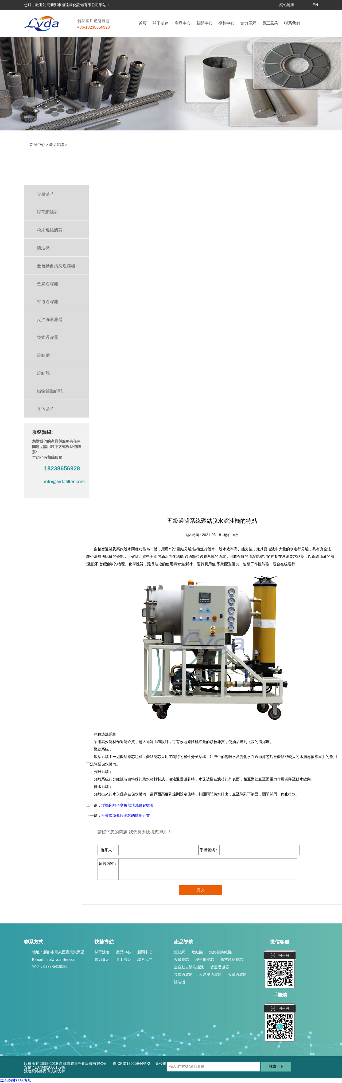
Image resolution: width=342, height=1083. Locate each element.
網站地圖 (286, 5)
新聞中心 (204, 23)
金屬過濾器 (237, 974)
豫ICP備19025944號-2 (131, 1063)
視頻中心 (226, 23)
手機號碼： (209, 850)
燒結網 (179, 952)
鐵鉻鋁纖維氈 (220, 952)
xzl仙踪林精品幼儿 (15, 1080)
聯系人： (108, 850)
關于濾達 (161, 23)
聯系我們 (292, 23)
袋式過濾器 (183, 974)
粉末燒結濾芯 (231, 959)
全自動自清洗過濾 (189, 967)
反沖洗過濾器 (210, 974)
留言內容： (108, 863)
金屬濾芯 (181, 959)
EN (315, 5)
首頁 (143, 23)
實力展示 (248, 23)
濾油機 (179, 982)
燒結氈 (197, 952)
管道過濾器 (219, 967)
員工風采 (270, 23)
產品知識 (56, 144)
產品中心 (182, 23)
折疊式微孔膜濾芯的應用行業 (125, 815)
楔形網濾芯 (204, 959)
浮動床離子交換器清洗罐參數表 (127, 805)
